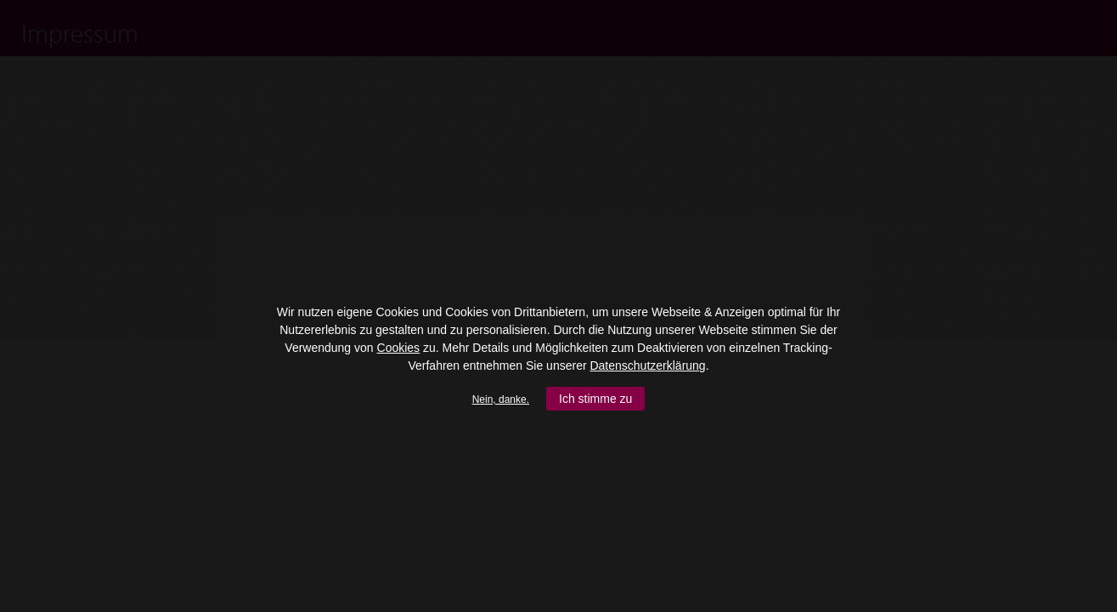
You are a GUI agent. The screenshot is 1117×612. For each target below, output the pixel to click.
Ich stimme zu (595, 398)
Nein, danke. (500, 399)
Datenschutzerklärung (647, 365)
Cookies (398, 347)
